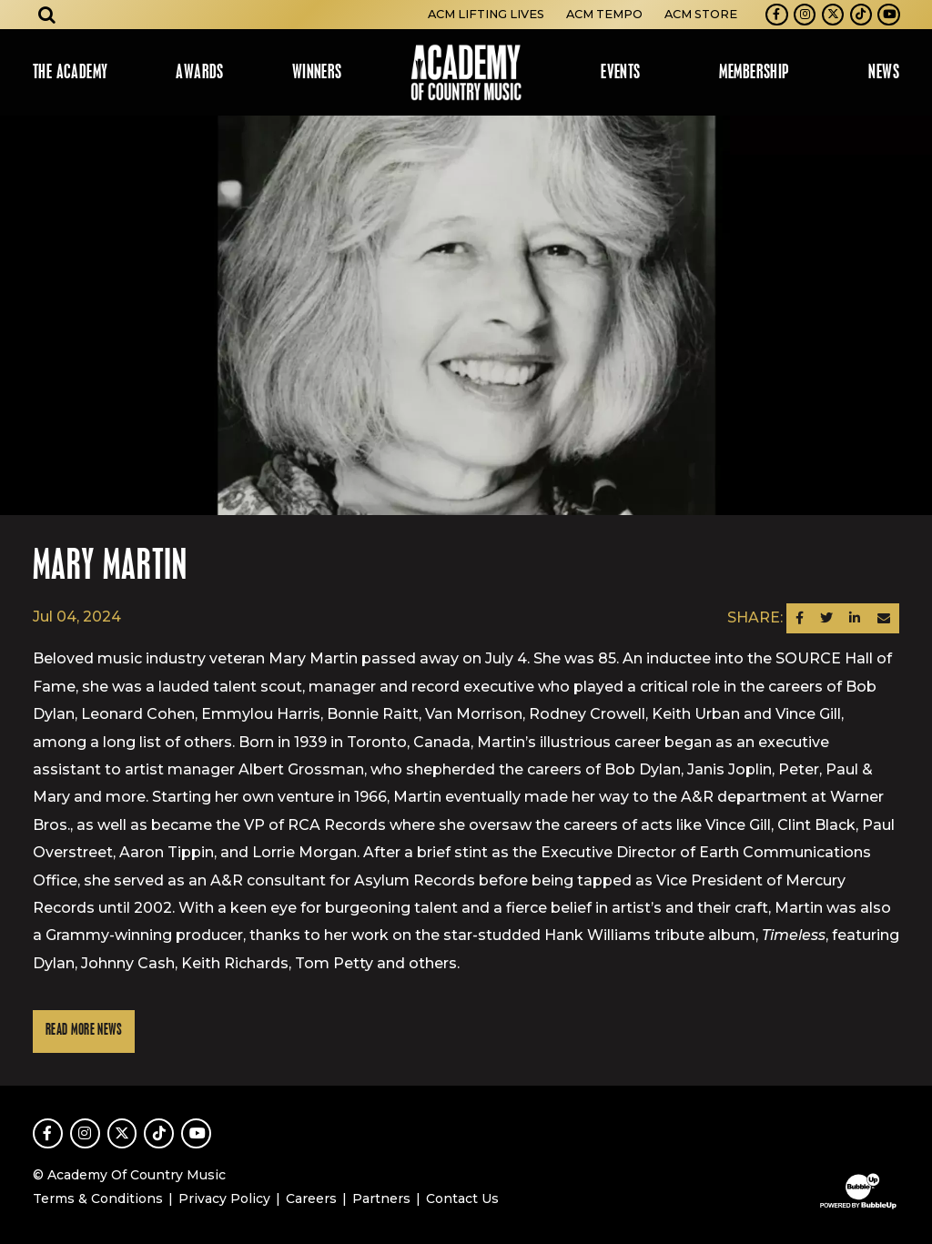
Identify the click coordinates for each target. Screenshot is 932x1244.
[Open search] (47, 14)
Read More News (84, 1030)
